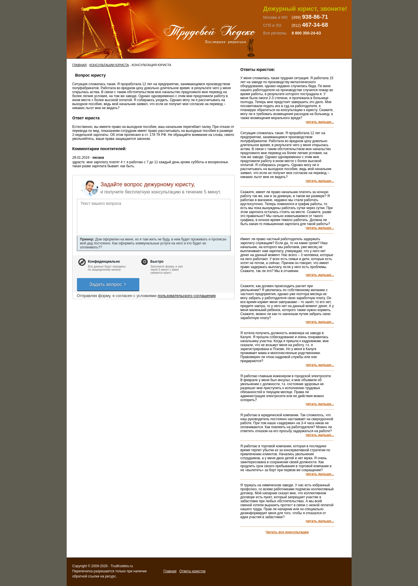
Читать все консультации (287, 532)
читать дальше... (320, 122)
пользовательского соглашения (187, 295)
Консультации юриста (109, 65)
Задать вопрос (108, 284)
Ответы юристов (193, 571)
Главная (79, 65)
